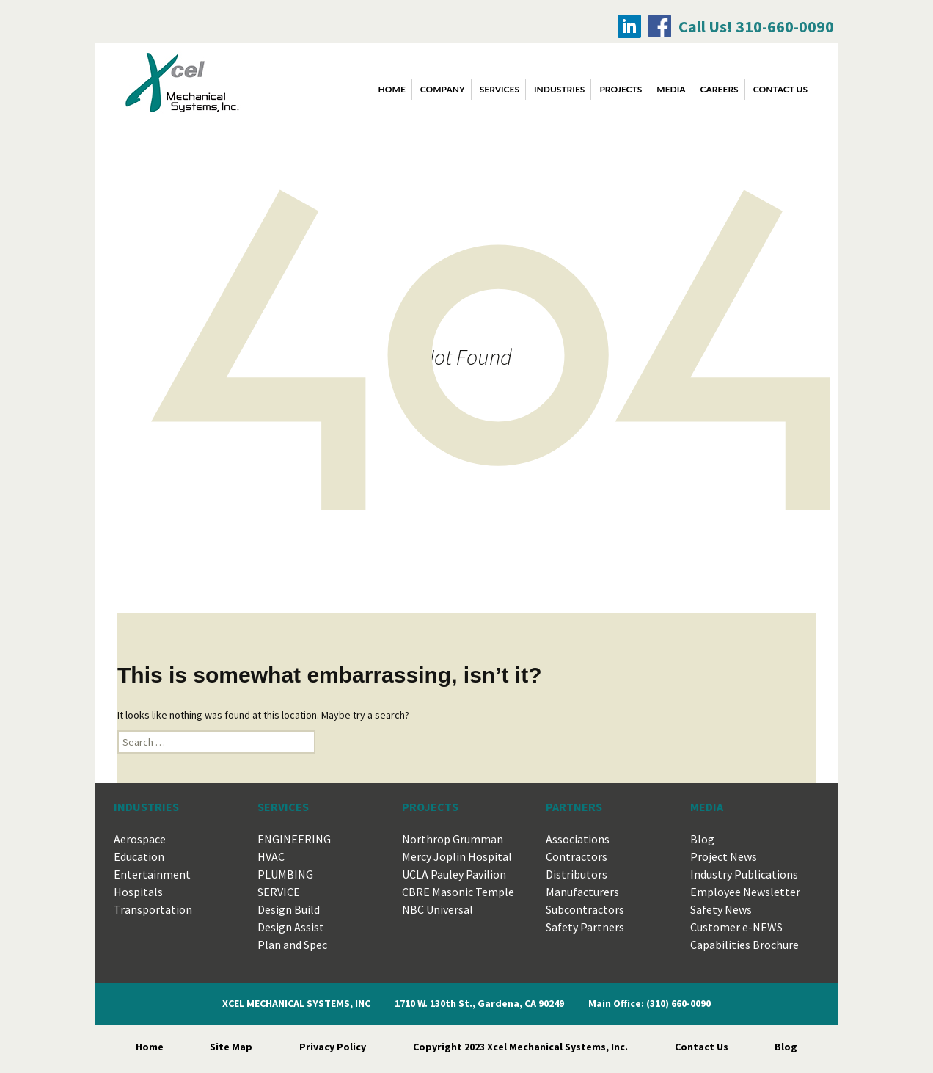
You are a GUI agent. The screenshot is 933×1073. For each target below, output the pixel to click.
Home (392, 89)
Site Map (231, 1046)
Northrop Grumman (452, 839)
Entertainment (152, 874)
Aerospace (140, 839)
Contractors (576, 856)
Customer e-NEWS (736, 927)
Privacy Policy (332, 1046)
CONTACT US (780, 89)
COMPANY (442, 89)
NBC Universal (437, 909)
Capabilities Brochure (744, 944)
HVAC (271, 856)
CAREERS (719, 89)
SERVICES (499, 89)
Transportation (153, 909)
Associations (578, 839)
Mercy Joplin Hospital (457, 856)
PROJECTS (620, 89)
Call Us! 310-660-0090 (756, 26)
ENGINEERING (294, 839)
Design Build (288, 909)
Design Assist (290, 927)
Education (139, 856)
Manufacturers (582, 891)
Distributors (576, 874)
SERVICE (278, 891)
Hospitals (138, 891)
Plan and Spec (292, 944)
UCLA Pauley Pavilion (454, 874)
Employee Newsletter (745, 891)
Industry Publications (744, 874)
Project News (723, 856)
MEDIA (670, 89)
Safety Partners (585, 927)
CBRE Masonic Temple (458, 891)
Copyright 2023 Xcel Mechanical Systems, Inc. (520, 1046)
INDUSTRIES (559, 89)
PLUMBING (285, 874)
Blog (702, 839)
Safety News (721, 909)
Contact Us (701, 1046)
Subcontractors (585, 909)
